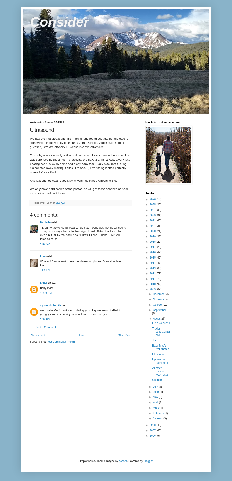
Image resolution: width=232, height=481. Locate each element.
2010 (153, 284)
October (158, 304)
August (157, 318)
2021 (153, 225)
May (156, 397)
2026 (153, 199)
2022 (153, 220)
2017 (153, 247)
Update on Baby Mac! (160, 361)
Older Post (124, 335)
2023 (153, 215)
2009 (153, 289)
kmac (43, 282)
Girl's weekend (161, 323)
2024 (153, 210)
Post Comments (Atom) (60, 341)
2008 (153, 425)
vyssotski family (50, 305)
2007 (153, 430)
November (159, 299)
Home (81, 335)
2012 (153, 273)
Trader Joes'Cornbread (161, 332)
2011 (153, 279)
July (156, 386)
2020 (153, 231)
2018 (153, 241)
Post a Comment (46, 327)
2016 (153, 252)
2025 (153, 204)
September (159, 310)
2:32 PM (45, 319)
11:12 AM (46, 270)
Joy (154, 340)
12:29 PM (46, 293)
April (156, 402)
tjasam (123, 461)
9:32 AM (45, 244)
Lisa (43, 256)
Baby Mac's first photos (160, 347)
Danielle (45, 222)
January (158, 418)
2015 (153, 257)
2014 (153, 262)
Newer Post (38, 335)
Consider (59, 21)
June (156, 391)
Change (157, 379)
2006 (153, 435)
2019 (153, 236)
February (158, 413)
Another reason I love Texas (160, 371)
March (157, 407)
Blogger (148, 461)
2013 (153, 268)
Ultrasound (158, 354)
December (159, 294)
